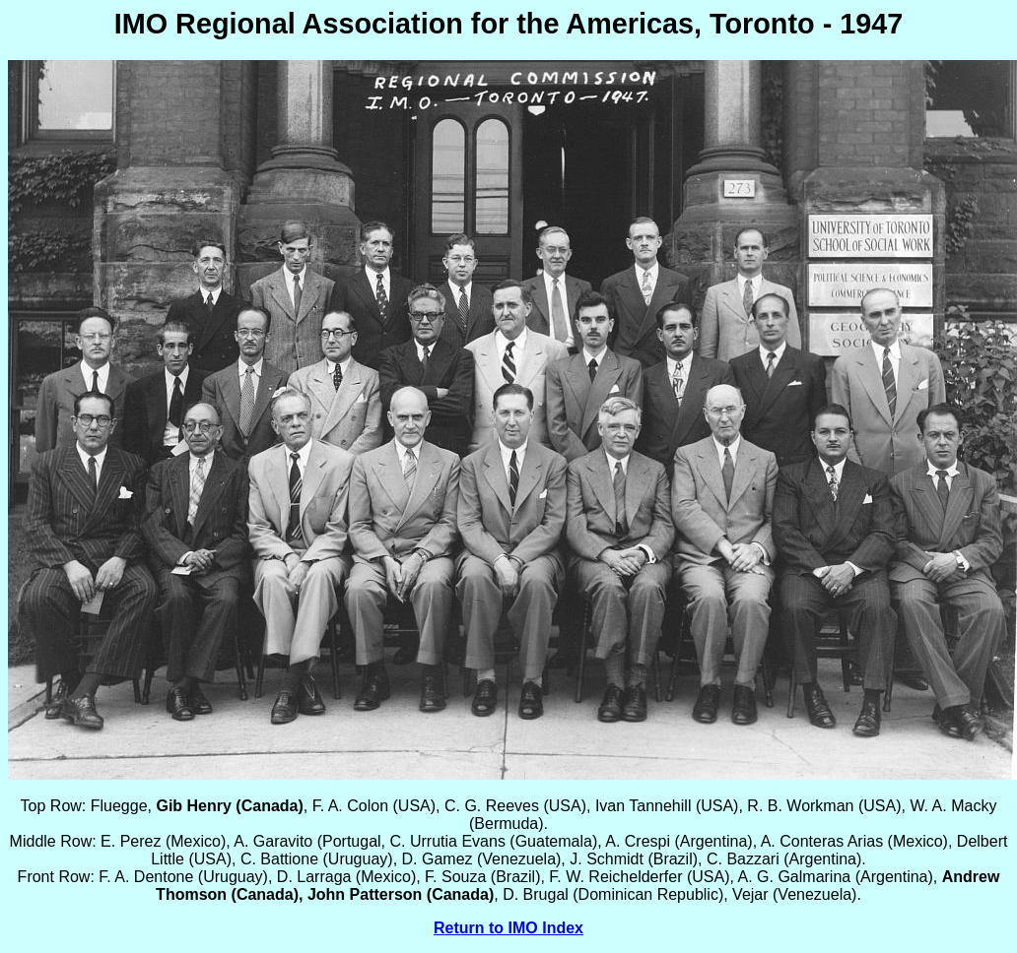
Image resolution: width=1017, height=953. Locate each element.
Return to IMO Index (508, 928)
